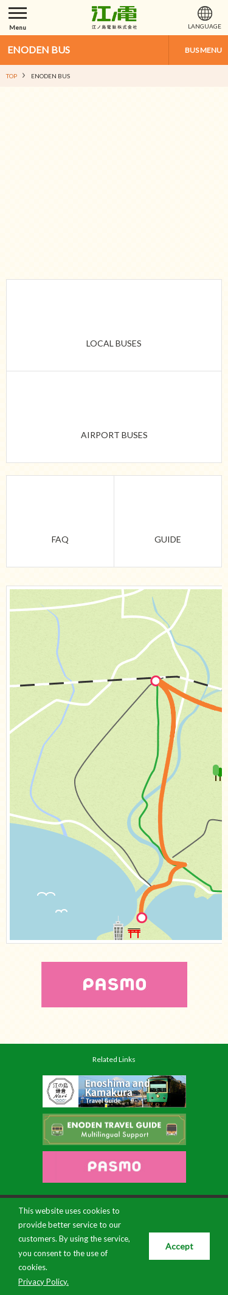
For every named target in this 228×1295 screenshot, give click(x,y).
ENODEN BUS (38, 49)
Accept (179, 1246)
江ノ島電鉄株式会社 (114, 17)
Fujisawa (115, 681)
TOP (11, 75)
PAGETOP (196, 1040)
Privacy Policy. (43, 1282)
